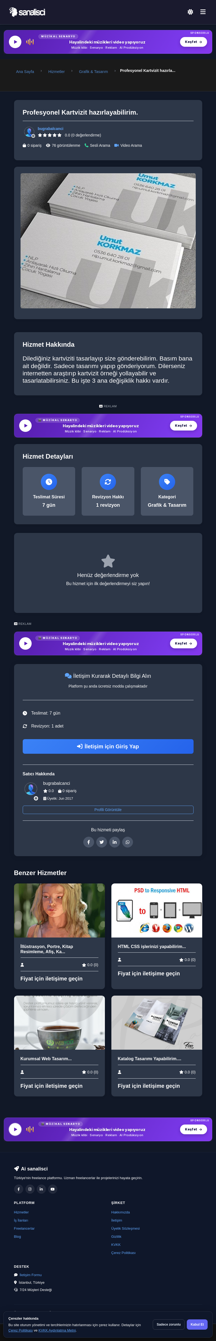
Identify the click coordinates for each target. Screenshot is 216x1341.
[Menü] (203, 12)
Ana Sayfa (25, 71)
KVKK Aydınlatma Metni (57, 1330)
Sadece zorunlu (169, 1324)
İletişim (116, 1220)
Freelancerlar (24, 1228)
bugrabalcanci (51, 128)
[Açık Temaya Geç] (190, 12)
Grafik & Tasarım (93, 71)
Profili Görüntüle (107, 810)
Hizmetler (56, 71)
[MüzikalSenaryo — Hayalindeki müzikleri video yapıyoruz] (108, 42)
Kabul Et (197, 1324)
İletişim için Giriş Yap (108, 746)
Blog (17, 1237)
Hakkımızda (120, 1212)
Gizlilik (116, 1237)
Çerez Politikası (123, 1253)
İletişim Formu (31, 1275)
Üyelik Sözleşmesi (125, 1228)
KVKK (116, 1245)
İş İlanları (21, 1220)
